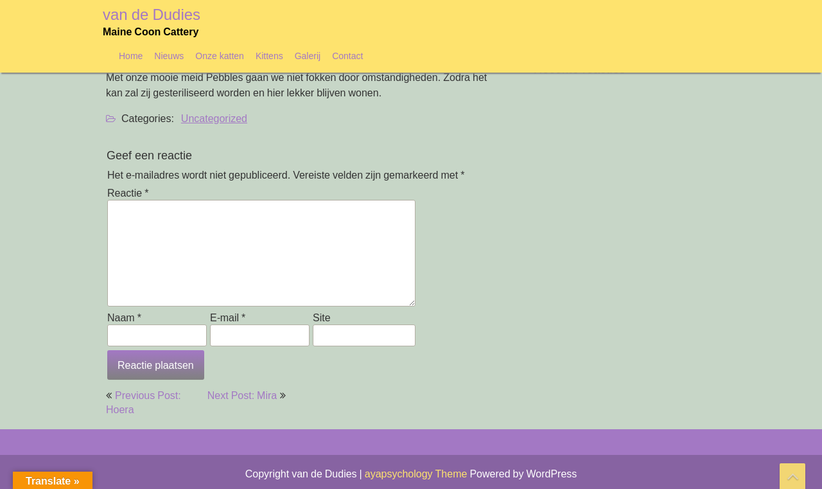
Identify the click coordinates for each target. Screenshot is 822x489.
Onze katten (219, 55)
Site (322, 317)
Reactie (127, 193)
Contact (347, 55)
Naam (124, 317)
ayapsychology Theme (417, 474)
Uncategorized (214, 118)
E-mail (227, 317)
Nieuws (169, 55)
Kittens (269, 55)
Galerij (307, 55)
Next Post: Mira (242, 395)
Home (131, 55)
